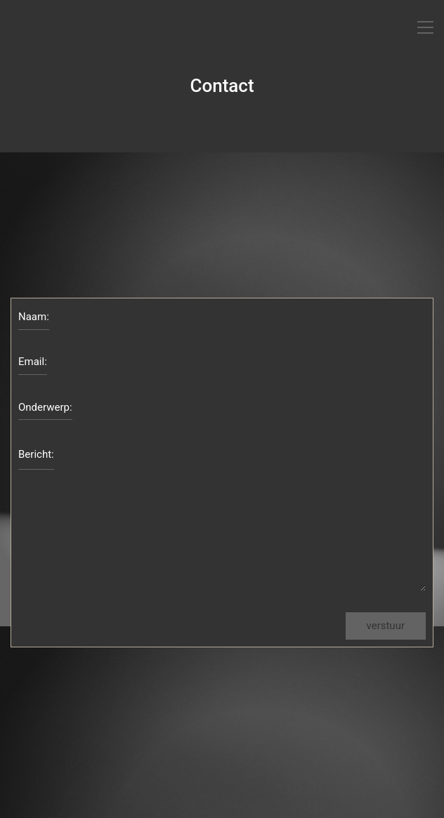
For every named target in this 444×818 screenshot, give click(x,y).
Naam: (33, 316)
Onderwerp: (45, 407)
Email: (32, 361)
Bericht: (36, 454)
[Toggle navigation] (425, 27)
